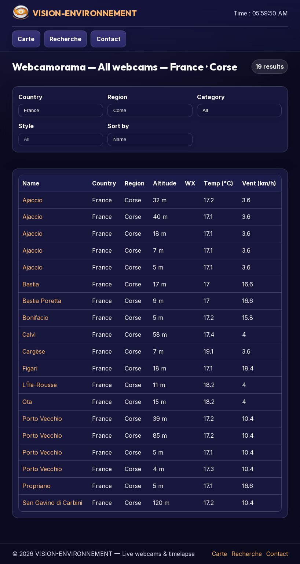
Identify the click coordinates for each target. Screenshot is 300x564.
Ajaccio (32, 200)
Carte (26, 39)
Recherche (65, 39)
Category (211, 97)
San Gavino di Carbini (52, 502)
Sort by (118, 126)
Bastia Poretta (41, 300)
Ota (27, 401)
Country (30, 97)
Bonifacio (35, 317)
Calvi (29, 334)
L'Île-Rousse (39, 384)
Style (26, 126)
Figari (29, 368)
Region (117, 97)
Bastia (30, 284)
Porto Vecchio (42, 418)
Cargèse (33, 351)
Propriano (36, 485)
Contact (108, 39)
